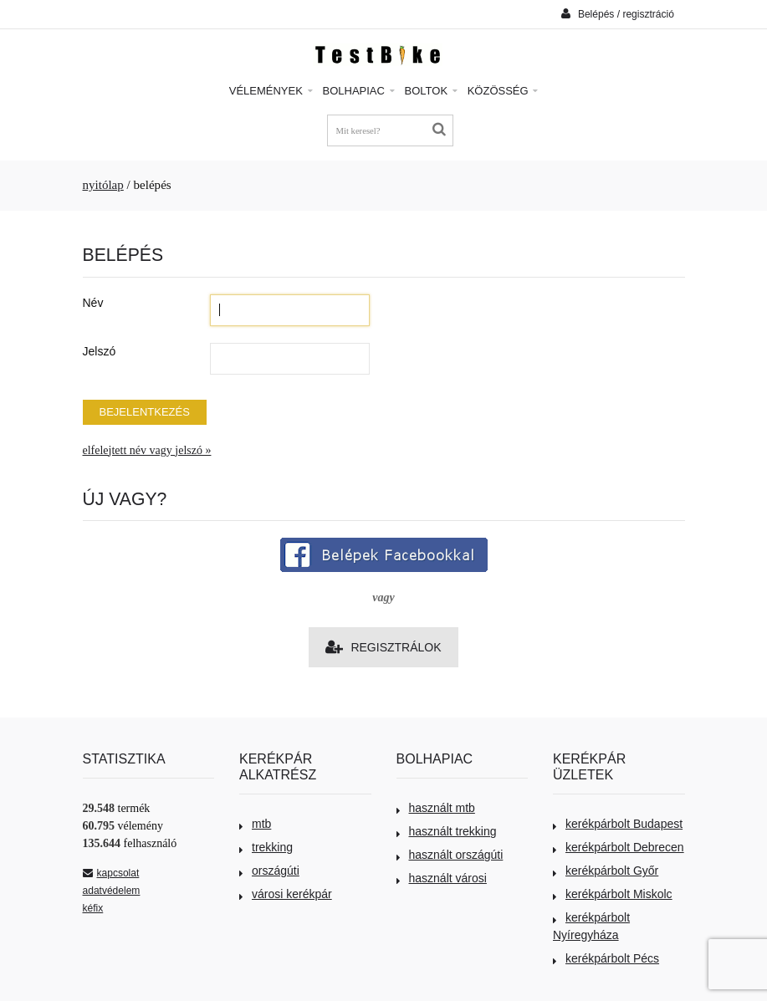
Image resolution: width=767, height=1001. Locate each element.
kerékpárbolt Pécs (606, 958)
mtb (255, 823)
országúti (269, 870)
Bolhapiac (359, 91)
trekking (266, 847)
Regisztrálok (383, 647)
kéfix (93, 908)
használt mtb (435, 808)
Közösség (503, 91)
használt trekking (446, 831)
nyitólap (103, 185)
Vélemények (271, 91)
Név (93, 302)
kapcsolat (111, 873)
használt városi (441, 878)
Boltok (431, 91)
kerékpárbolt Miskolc (612, 894)
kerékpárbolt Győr (605, 870)
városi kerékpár (285, 894)
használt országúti (450, 854)
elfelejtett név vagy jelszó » (147, 450)
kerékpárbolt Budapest (618, 823)
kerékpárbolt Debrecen (618, 847)
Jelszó (99, 351)
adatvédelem (112, 890)
